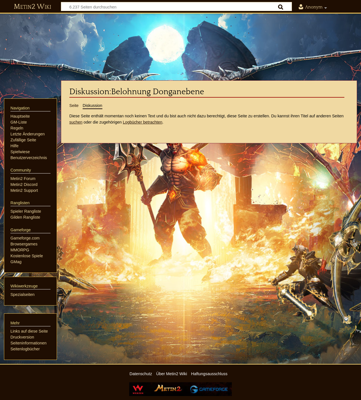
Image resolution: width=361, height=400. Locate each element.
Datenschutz (140, 374)
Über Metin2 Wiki (171, 374)
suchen (75, 122)
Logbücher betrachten (142, 122)
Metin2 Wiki (32, 7)
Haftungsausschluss (209, 374)
